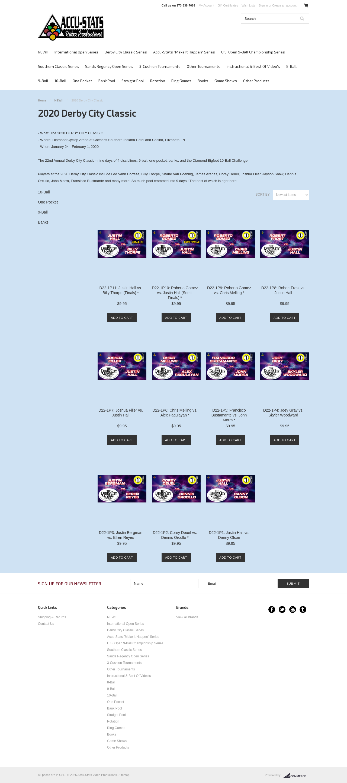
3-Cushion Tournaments (160, 66)
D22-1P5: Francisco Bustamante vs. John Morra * (229, 415)
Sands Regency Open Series (109, 66)
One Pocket (82, 80)
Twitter (282, 609)
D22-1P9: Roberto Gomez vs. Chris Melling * (229, 290)
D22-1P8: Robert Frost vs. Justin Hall (283, 290)
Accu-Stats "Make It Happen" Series (184, 52)
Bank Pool (106, 80)
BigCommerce (296, 775)
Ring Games (181, 80)
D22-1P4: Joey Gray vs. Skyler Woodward (283, 412)
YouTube (292, 609)
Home (42, 100)
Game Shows (225, 80)
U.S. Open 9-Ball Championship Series (253, 52)
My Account (206, 5)
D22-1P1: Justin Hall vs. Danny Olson (229, 535)
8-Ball (291, 66)
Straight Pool (132, 80)
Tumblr (303, 609)
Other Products (256, 80)
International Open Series (76, 52)
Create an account (284, 5)
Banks (43, 222)
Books (203, 80)
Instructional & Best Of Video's (253, 66)
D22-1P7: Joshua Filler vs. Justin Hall (120, 412)
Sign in (263, 5)
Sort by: (262, 194)
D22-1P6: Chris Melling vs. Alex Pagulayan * (174, 412)
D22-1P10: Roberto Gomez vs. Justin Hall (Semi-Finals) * (175, 293)
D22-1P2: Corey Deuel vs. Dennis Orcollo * (175, 535)
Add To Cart (122, 317)
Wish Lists (248, 5)
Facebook (271, 609)
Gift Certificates (228, 5)
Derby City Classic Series (126, 52)
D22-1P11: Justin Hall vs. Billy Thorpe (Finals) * (120, 290)
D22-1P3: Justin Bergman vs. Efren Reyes (120, 535)
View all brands (187, 617)
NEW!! (43, 52)
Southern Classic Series (58, 66)
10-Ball (60, 80)
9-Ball (43, 80)
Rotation (157, 80)
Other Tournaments (203, 66)
